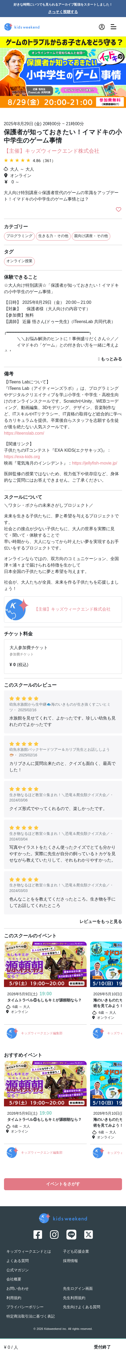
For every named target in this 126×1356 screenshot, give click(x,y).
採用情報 (70, 1261)
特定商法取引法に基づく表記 (30, 1317)
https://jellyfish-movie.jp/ (94, 463)
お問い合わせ (17, 1289)
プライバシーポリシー (25, 1307)
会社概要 (13, 1279)
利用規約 (13, 1298)
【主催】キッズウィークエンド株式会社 (51, 151)
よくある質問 (17, 1261)
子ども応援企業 (76, 1252)
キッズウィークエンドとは (28, 1252)
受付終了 (102, 1347)
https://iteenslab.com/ (24, 433)
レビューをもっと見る (100, 922)
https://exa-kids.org (22, 457)
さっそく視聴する (63, 12)
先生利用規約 (74, 1298)
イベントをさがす (63, 1184)
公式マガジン (17, 1270)
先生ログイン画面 (78, 1289)
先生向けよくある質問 (81, 1307)
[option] (63, 77)
